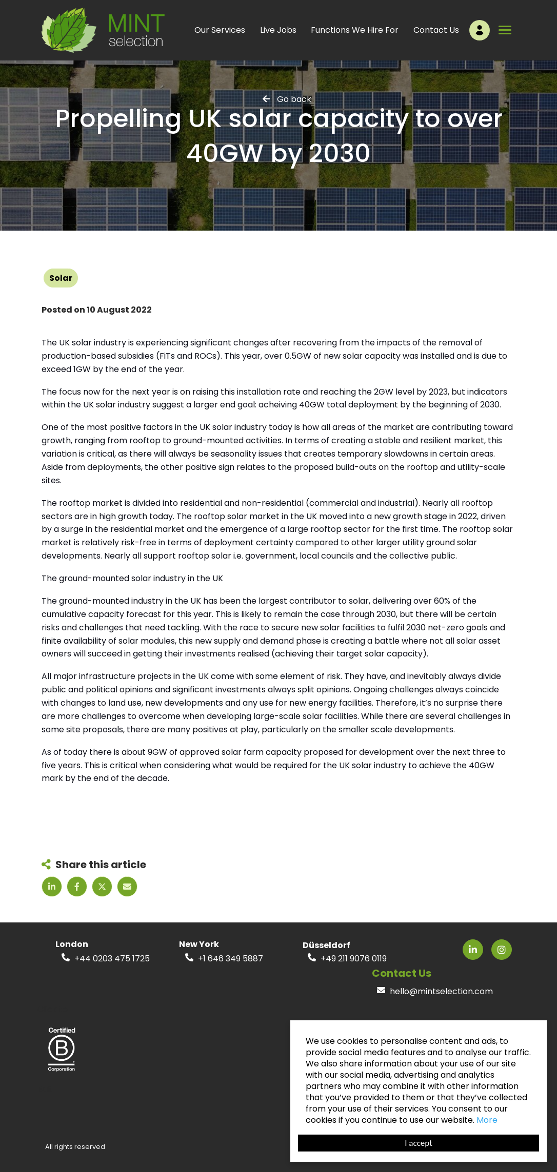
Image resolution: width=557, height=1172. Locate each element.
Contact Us (436, 30)
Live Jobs (278, 30)
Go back (294, 99)
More (487, 1120)
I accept (418, 1143)
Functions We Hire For (355, 30)
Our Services (219, 30)
